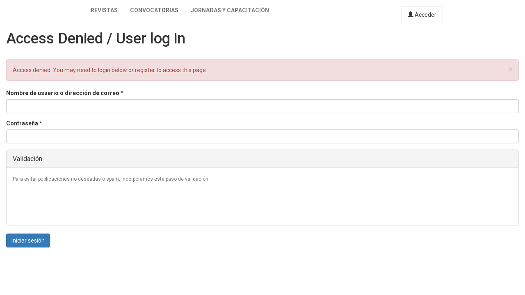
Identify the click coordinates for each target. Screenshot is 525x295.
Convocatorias (154, 10)
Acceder (422, 14)
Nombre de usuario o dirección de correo (64, 93)
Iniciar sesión (28, 240)
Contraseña (24, 123)
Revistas (104, 10)
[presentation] (75, 203)
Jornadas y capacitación (230, 10)
